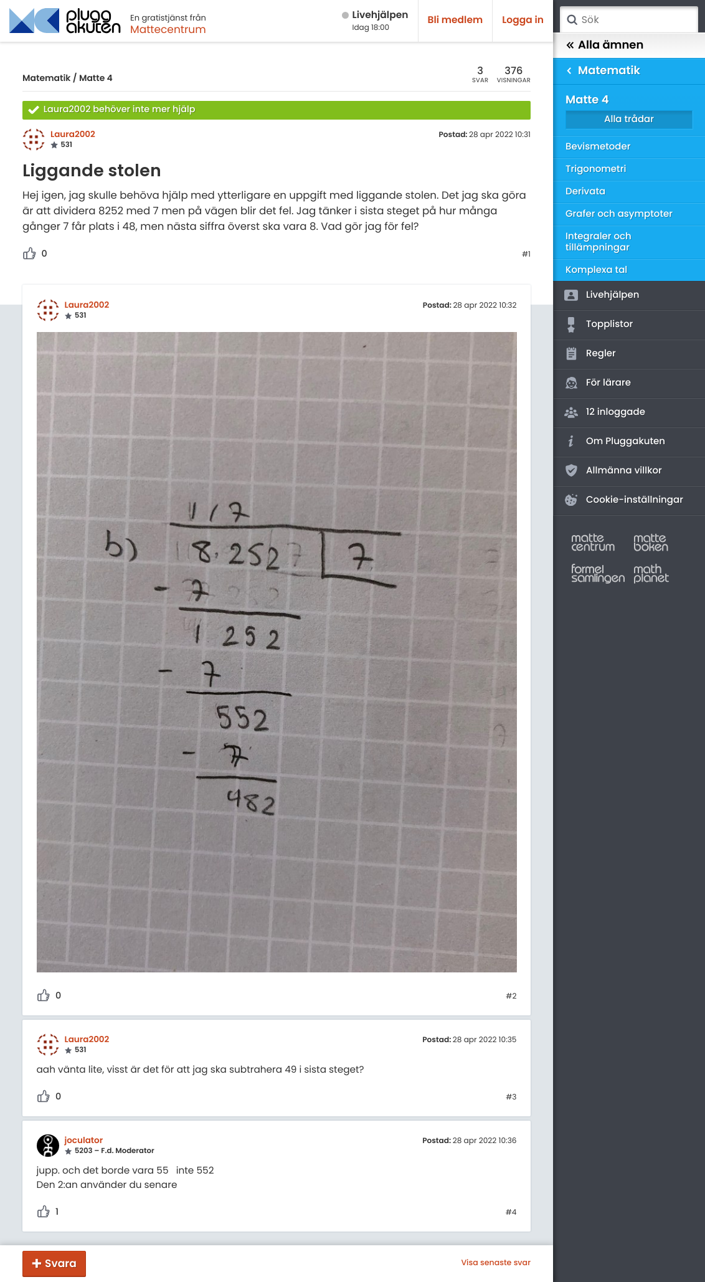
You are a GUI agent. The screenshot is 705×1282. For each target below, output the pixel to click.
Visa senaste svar (496, 1263)
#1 (526, 255)
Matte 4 (96, 78)
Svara (61, 1263)
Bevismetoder (598, 146)
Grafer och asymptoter (619, 214)
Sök (571, 20)
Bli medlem (455, 20)
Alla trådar (629, 119)
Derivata (585, 191)
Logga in (523, 20)
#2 (511, 997)
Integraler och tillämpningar (598, 242)
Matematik (46, 78)
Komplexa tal (596, 270)
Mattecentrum (168, 29)
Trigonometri (595, 169)
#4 (511, 1213)
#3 (511, 1098)
